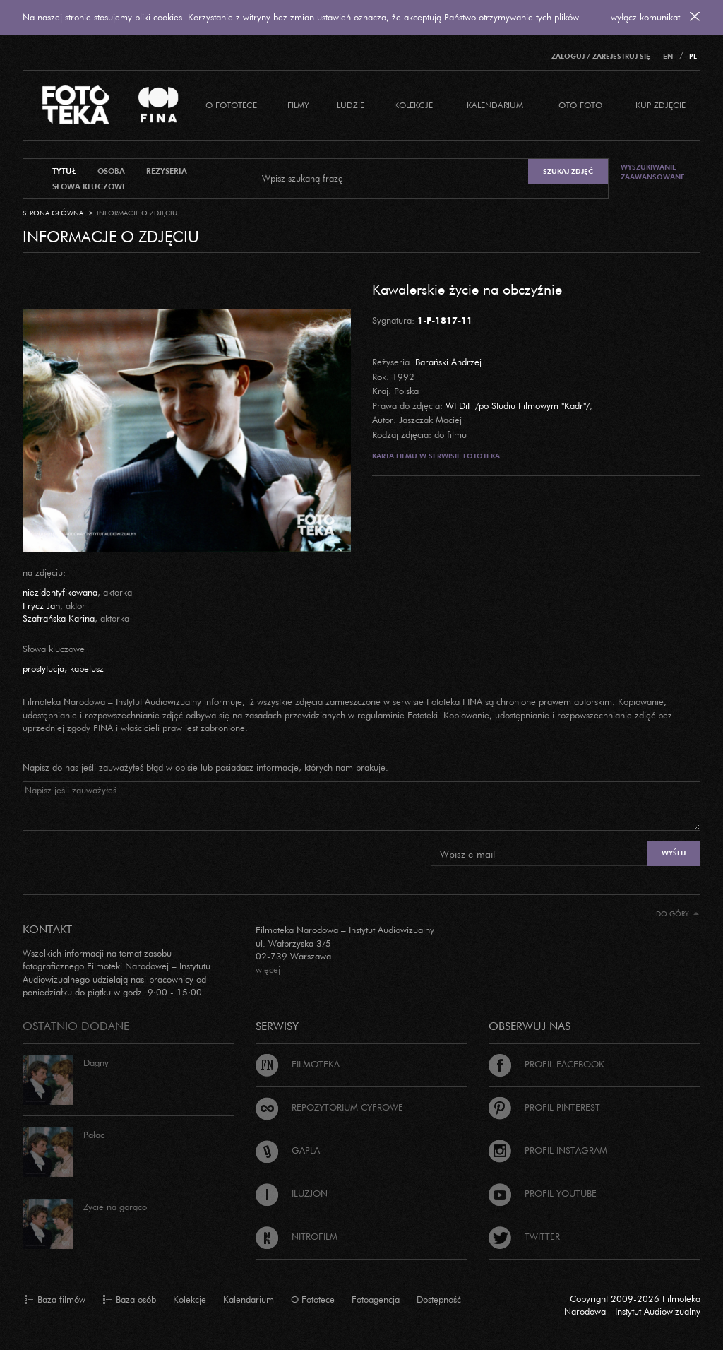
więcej (268, 969)
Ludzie (350, 105)
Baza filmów (54, 1299)
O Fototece (231, 105)
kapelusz (87, 668)
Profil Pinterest (544, 1107)
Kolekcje (413, 105)
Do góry (677, 913)
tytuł (64, 171)
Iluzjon (292, 1193)
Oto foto (580, 105)
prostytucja (43, 668)
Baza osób (129, 1299)
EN (668, 56)
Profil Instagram (548, 1150)
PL (693, 56)
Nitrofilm (296, 1236)
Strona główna (53, 213)
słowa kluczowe (89, 186)
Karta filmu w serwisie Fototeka (436, 456)
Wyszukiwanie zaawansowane (653, 172)
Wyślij (674, 853)
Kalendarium (495, 105)
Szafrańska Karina (59, 618)
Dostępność (439, 1299)
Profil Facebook (546, 1064)
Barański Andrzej (448, 361)
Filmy (298, 105)
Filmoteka (298, 1064)
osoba (111, 171)
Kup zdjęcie (660, 105)
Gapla (288, 1150)
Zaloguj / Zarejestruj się (600, 56)
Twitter (524, 1236)
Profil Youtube (543, 1193)
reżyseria (166, 171)
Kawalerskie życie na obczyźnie (467, 289)
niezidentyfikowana (60, 592)
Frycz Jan (41, 605)
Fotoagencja (376, 1299)
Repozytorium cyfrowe (329, 1107)
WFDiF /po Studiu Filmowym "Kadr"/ (518, 405)
